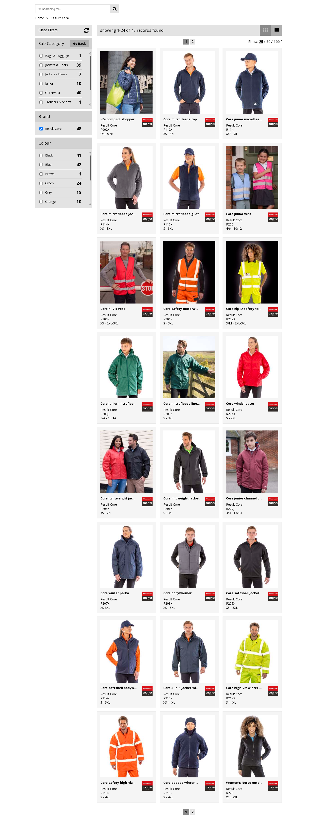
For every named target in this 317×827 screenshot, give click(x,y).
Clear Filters (48, 30)
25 (261, 41)
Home (39, 18)
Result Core (60, 18)
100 (277, 41)
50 (268, 41)
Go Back (79, 43)
